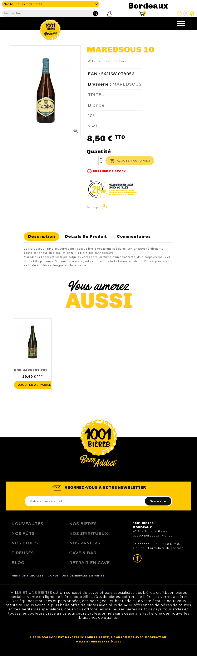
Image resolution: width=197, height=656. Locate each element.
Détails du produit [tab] (86, 236)
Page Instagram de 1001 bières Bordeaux (179, 13)
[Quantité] (93, 160)
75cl (92, 125)
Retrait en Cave (89, 562)
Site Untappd (192, 13)
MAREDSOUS (127, 84)
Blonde (96, 105)
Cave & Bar (83, 552)
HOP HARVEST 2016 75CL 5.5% (41, 370)
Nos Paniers (84, 542)
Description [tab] (41, 236)
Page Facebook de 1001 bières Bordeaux (185, 13)
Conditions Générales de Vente (76, 575)
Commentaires (134, 236)
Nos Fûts (23, 533)
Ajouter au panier (130, 160)
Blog (17, 562)
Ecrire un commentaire (107, 61)
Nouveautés (27, 523)
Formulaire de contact (165, 548)
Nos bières (83, 523)
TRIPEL (96, 94)
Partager (104, 207)
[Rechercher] (50, 13)
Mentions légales (27, 575)
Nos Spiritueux (88, 533)
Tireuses (22, 552)
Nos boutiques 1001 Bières (23, 4)
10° (91, 115)
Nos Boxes (24, 542)
